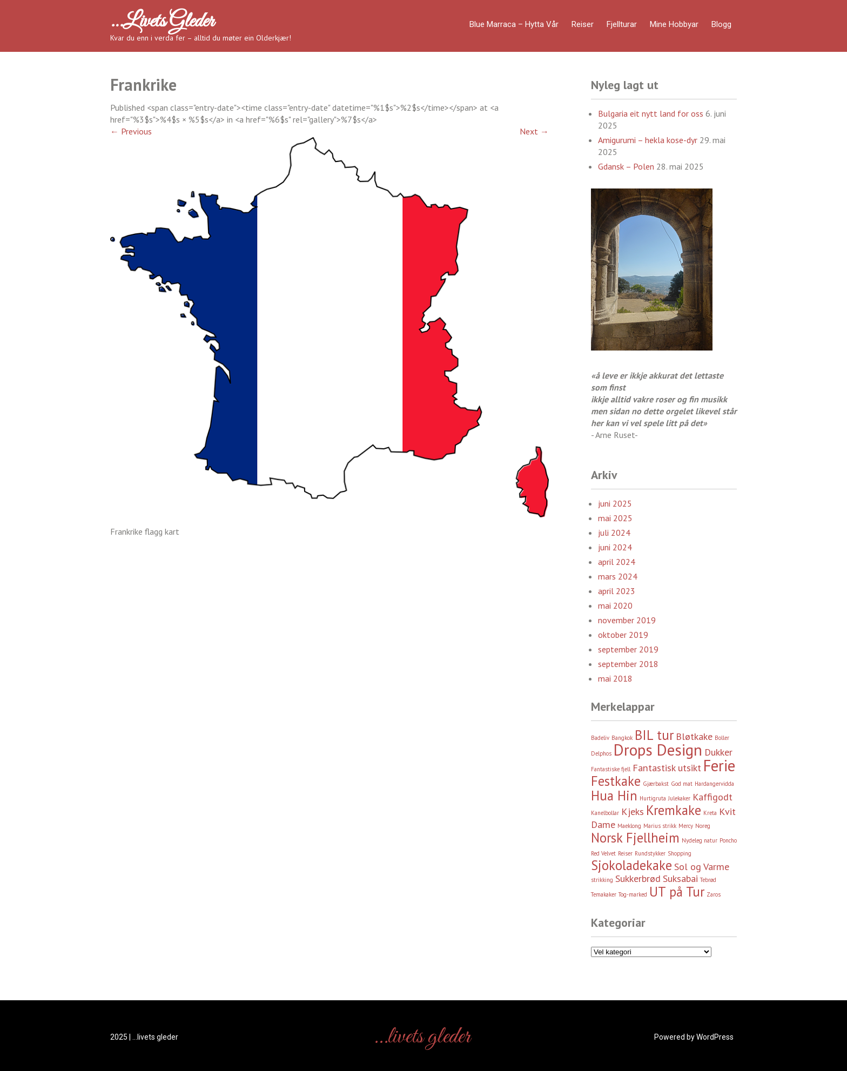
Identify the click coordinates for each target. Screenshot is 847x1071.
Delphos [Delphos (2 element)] (601, 753)
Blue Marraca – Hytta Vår (514, 24)
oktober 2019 (623, 634)
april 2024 (616, 561)
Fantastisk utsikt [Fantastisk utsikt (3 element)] (667, 768)
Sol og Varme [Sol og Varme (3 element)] (701, 866)
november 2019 (627, 620)
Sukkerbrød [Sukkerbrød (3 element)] (638, 878)
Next (534, 131)
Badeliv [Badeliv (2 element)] (600, 738)
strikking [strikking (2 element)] (602, 880)
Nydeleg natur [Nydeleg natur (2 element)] (699, 840)
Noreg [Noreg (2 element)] (702, 826)
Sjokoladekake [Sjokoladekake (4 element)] (631, 865)
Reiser (583, 24)
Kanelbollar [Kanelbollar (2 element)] (605, 813)
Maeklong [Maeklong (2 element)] (629, 826)
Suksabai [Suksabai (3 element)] (680, 878)
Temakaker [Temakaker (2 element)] (603, 894)
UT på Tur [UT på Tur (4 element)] (676, 891)
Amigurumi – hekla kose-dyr (647, 139)
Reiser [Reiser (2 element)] (625, 853)
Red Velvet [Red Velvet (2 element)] (603, 853)
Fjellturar (622, 24)
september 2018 (628, 663)
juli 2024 (614, 532)
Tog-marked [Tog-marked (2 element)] (633, 894)
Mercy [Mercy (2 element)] (685, 826)
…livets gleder (162, 21)
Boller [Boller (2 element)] (722, 738)
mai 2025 (615, 518)
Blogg (721, 24)
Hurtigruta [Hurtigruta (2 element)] (653, 798)
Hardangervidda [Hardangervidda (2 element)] (714, 783)
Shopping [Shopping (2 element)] (679, 853)
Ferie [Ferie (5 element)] (719, 765)
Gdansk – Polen (626, 166)
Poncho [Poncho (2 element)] (728, 840)
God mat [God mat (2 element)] (682, 783)
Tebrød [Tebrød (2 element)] (708, 880)
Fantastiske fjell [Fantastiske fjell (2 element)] (610, 769)
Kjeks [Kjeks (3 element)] (632, 811)
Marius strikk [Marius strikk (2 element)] (659, 826)
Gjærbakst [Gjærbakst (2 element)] (656, 783)
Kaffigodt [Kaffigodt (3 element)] (712, 797)
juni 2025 (615, 503)
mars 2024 (617, 576)
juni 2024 (615, 547)
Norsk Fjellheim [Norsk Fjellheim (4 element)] (635, 837)
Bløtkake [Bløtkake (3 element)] (694, 736)
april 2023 (616, 590)
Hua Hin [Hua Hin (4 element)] (614, 795)
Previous (131, 131)
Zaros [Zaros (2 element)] (714, 894)
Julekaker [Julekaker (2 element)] (679, 798)
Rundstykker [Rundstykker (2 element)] (650, 853)
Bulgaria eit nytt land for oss (650, 113)
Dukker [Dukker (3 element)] (718, 752)
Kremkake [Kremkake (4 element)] (673, 810)
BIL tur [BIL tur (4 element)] (654, 735)
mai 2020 (615, 605)
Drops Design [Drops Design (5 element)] (658, 749)
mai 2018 (615, 678)
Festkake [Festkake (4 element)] (616, 781)
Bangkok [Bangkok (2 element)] (622, 738)
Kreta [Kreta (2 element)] (710, 813)
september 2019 (628, 649)
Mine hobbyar (674, 24)
